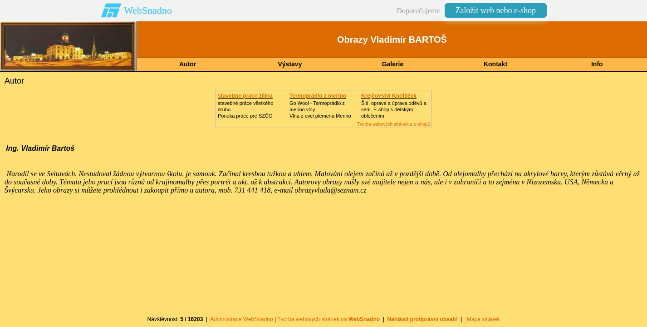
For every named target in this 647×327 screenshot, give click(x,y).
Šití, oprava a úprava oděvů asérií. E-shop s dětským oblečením (393, 109)
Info (597, 64)
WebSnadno (148, 10)
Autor (187, 64)
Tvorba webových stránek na (328, 319)
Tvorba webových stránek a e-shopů (393, 124)
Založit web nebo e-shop (496, 10)
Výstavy (290, 64)
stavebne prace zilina (245, 96)
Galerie (392, 64)
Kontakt (495, 64)
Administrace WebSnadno (241, 319)
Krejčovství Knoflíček (389, 96)
